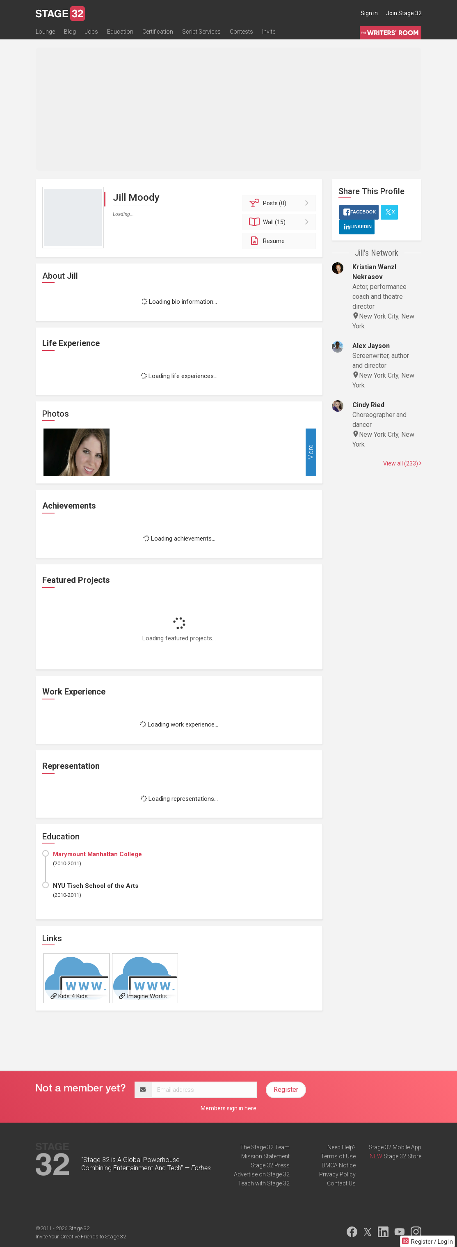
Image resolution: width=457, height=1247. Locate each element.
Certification (157, 31)
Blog (70, 31)
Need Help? (341, 1147)
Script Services (201, 31)
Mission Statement (265, 1156)
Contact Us (341, 1183)
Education (120, 31)
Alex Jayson (371, 346)
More (311, 452)
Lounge (45, 31)
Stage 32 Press (270, 1165)
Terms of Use (338, 1156)
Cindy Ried (368, 405)
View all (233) (402, 463)
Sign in (369, 13)
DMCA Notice (339, 1165)
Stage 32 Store (402, 1156)
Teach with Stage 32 (264, 1183)
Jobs (91, 31)
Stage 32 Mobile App (395, 1147)
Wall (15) (280, 222)
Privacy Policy (337, 1174)
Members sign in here (228, 1108)
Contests (241, 31)
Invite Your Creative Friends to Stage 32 (81, 1236)
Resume (266, 241)
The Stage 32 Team (265, 1147)
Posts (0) (280, 203)
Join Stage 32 (404, 13)
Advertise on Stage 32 (262, 1174)
